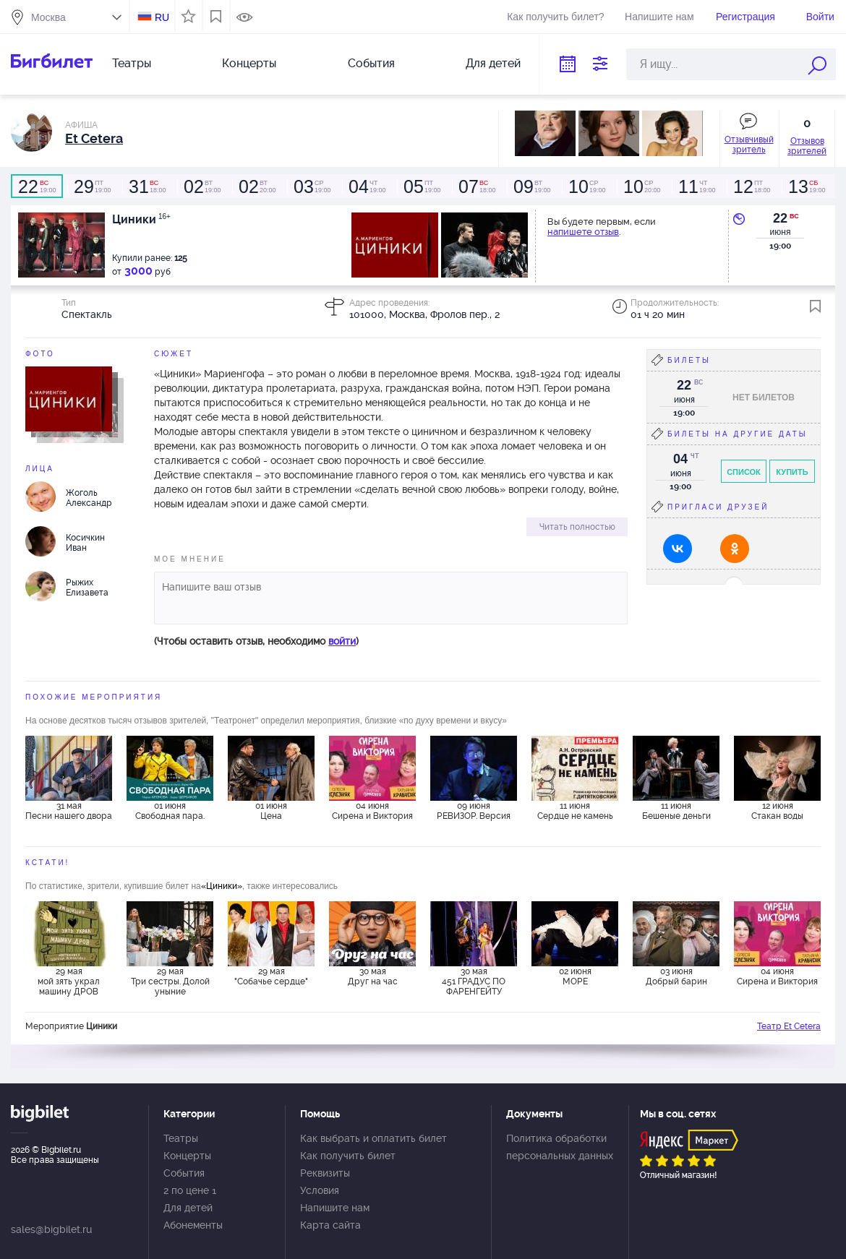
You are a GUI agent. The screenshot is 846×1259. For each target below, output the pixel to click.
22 (780, 218)
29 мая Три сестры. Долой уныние (170, 981)
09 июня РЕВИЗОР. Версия (473, 811)
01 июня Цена (271, 811)
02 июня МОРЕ (575, 976)
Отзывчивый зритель (749, 144)
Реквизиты (325, 1173)
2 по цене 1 (189, 1190)
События (371, 63)
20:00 (256, 186)
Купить (792, 472)
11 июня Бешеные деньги (676, 811)
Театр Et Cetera (789, 1026)
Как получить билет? (555, 16)
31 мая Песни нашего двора (68, 811)
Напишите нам (659, 16)
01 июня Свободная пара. (170, 811)
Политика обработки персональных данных (559, 1147)
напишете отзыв (583, 231)
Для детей (493, 63)
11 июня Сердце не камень (575, 811)
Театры (131, 63)
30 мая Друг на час (373, 976)
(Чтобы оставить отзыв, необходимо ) (256, 641)
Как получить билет (348, 1155)
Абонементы (193, 1225)
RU (162, 17)
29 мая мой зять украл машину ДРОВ (69, 981)
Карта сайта (330, 1225)
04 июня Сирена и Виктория (372, 811)
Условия (319, 1190)
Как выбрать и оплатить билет (373, 1138)
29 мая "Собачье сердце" (271, 976)
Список (744, 472)
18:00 (146, 186)
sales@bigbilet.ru (51, 1229)
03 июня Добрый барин (676, 976)
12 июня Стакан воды (777, 811)
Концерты (249, 63)
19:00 (36, 186)
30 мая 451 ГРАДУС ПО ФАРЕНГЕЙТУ (473, 981)
